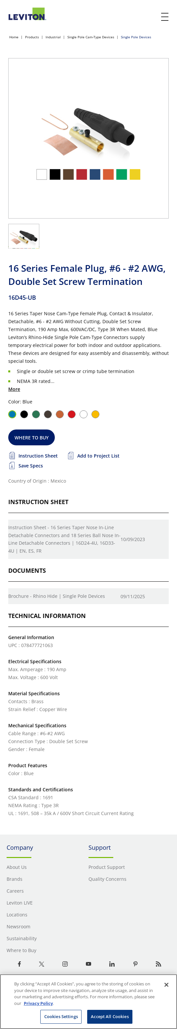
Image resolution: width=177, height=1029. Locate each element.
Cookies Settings (61, 1016)
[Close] (166, 985)
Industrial (53, 37)
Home (13, 37)
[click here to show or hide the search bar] (151, 17)
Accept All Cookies (109, 1016)
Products (32, 37)
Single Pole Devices (136, 37)
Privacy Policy (38, 1003)
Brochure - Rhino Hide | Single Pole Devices (56, 596)
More (14, 389)
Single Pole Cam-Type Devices (90, 37)
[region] (88, 1001)
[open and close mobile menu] (165, 17)
